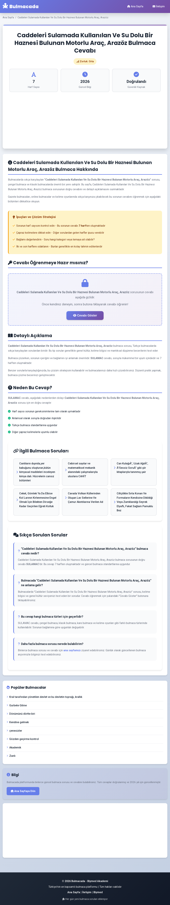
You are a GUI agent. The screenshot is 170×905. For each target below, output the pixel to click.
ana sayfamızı (72, 650)
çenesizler (14, 730)
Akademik (14, 747)
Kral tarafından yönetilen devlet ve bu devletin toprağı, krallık (44, 697)
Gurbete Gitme (17, 705)
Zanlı (11, 755)
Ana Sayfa (135, 6)
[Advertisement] (85, 117)
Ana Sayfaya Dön (23, 791)
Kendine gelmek (18, 722)
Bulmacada (21, 6)
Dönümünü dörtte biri (21, 713)
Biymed (98, 892)
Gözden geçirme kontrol (23, 739)
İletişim (159, 6)
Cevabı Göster (85, 315)
